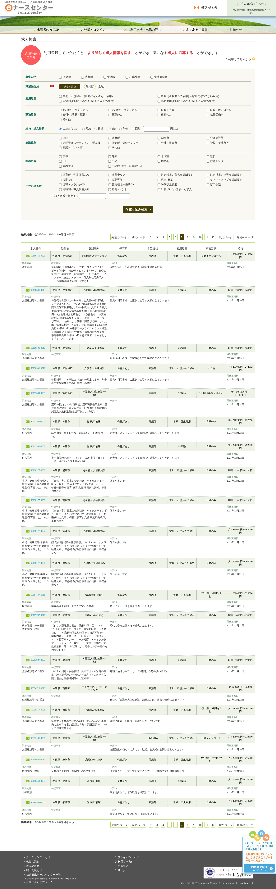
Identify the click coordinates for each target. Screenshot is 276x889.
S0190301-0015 (37, 348)
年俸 (123, 128)
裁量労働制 (215, 114)
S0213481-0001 (37, 738)
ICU (63, 161)
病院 (63, 137)
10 (200, 237)
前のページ (138, 237)
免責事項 (123, 866)
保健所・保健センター (123, 142)
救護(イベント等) (71, 147)
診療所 (114, 137)
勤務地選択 (70, 86)
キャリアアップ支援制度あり (226, 179)
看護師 (109, 76)
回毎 (136, 128)
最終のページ (245, 237)
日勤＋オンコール (219, 109)
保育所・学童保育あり (74, 174)
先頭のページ (119, 237)
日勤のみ (115, 114)
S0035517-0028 (37, 709)
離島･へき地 (117, 189)
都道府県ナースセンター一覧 (43, 874)
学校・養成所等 (218, 142)
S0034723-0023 (37, 688)
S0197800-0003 (37, 393)
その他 (65, 119)
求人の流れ (32, 866)
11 (206, 237)
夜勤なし (66, 179)
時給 (111, 128)
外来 (112, 156)
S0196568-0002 (37, 802)
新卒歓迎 (214, 184)
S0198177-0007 (37, 531)
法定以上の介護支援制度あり (226, 174)
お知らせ (236, 29)
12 (213, 237)
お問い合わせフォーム (39, 882)
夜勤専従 (115, 179)
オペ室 (163, 156)
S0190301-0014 (37, 290)
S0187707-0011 (38, 594)
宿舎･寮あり (167, 179)
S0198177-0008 (37, 500)
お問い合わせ (209, 7)
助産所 (163, 137)
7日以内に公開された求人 (175, 189)
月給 (86, 128)
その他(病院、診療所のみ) (125, 166)
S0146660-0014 (37, 759)
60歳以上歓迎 (167, 184)
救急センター (216, 161)
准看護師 (133, 76)
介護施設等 (215, 137)
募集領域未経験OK (121, 184)
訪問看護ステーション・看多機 (79, 142)
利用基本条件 (126, 861)
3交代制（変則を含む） (75, 109)
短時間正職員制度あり (74, 189)
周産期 (163, 161)
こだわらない (69, 128)
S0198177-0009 (37, 470)
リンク (122, 870)
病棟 (63, 156)
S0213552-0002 (37, 446)
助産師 (87, 76)
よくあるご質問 (197, 29)
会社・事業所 (167, 142)
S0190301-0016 (37, 368)
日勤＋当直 (166, 109)
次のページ (225, 237)
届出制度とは (34, 870)
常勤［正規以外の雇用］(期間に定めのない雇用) (188, 96)
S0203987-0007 (37, 660)
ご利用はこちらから (238, 59)
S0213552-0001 (37, 421)
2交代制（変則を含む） (124, 109)
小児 (112, 161)
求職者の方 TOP (48, 29)
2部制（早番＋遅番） (73, 114)
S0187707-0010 (37, 615)
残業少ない (116, 174)
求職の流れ (32, 861)
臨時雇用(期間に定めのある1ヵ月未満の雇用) (186, 101)
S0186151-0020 (37, 255)
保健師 (65, 76)
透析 (211, 156)
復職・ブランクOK (72, 184)
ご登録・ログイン (93, 29)
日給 (98, 128)
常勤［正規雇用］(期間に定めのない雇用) (86, 96)
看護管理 (66, 166)
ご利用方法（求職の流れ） (145, 29)
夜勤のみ (165, 114)
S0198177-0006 (37, 563)
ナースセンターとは (38, 857)
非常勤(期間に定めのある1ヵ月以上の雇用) (86, 101)
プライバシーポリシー (131, 857)
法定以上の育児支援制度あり (177, 174)
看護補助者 (158, 76)
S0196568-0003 (37, 781)
